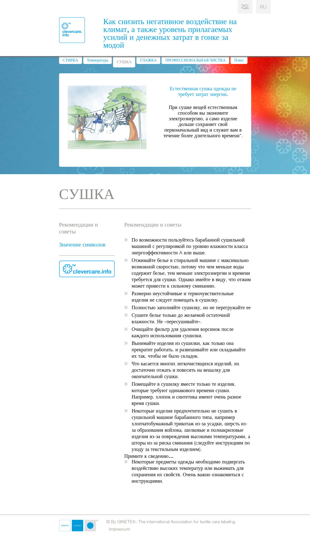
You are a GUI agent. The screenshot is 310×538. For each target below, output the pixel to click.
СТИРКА (70, 60)
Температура (97, 60)
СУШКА (124, 62)
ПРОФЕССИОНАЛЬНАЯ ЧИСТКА (195, 60)
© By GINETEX (170, 521)
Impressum (118, 529)
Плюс (239, 60)
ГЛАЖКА (148, 60)
